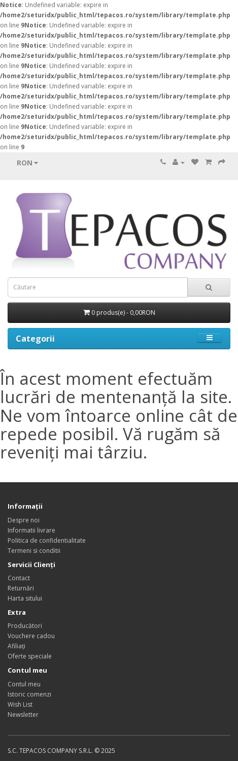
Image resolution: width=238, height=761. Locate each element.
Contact (19, 578)
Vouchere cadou (31, 636)
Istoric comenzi (29, 694)
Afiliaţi (16, 646)
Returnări (21, 588)
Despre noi (24, 520)
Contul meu (24, 684)
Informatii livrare (31, 530)
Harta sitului (25, 598)
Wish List (20, 704)
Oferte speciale (30, 656)
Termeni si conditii (34, 550)
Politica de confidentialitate (47, 540)
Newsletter (23, 714)
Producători (25, 625)
